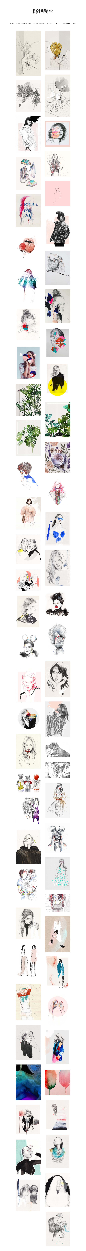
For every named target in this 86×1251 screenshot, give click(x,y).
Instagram (66, 23)
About (58, 23)
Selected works (39, 23)
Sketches (50, 23)
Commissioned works (23, 23)
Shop (74, 23)
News (12, 23)
